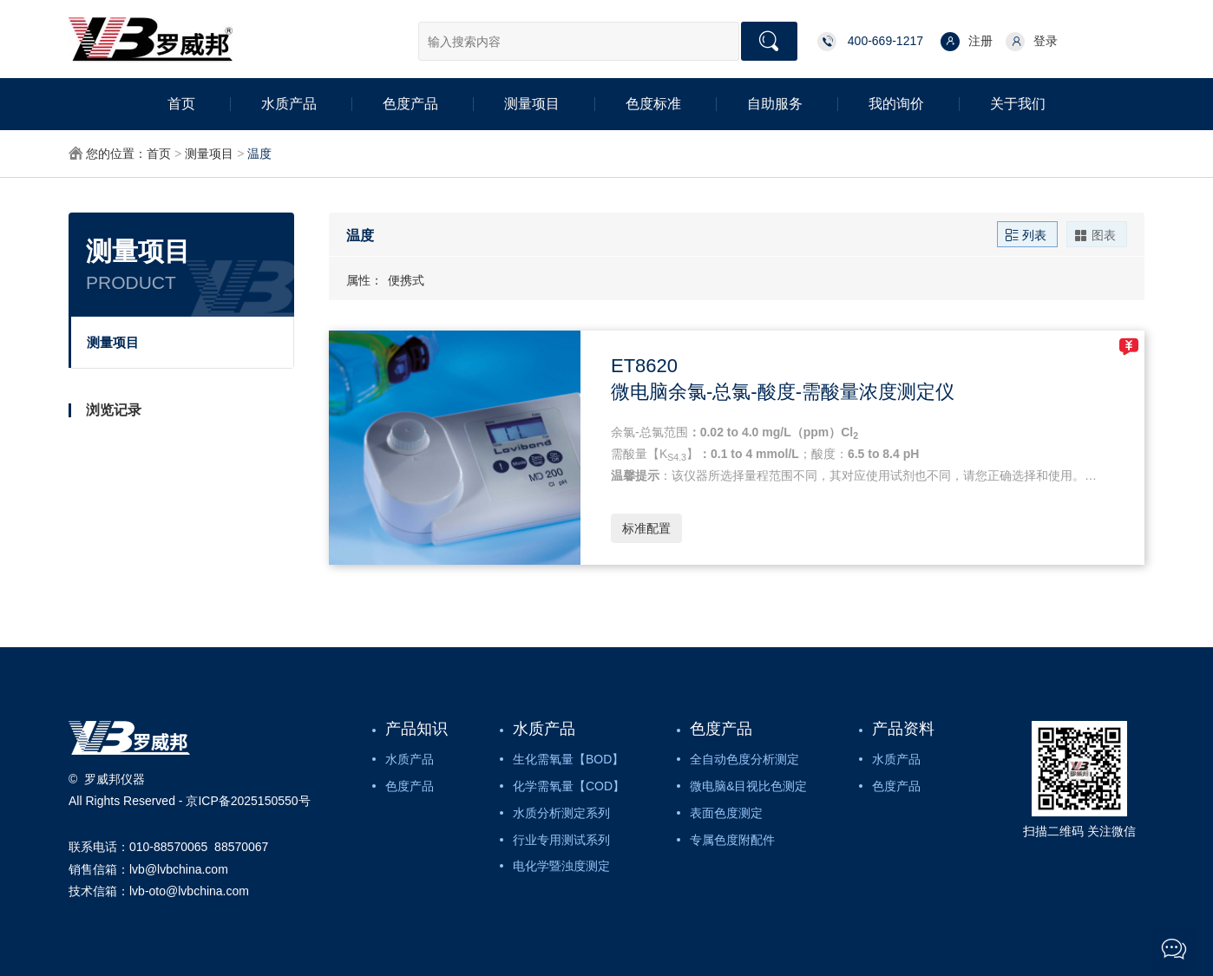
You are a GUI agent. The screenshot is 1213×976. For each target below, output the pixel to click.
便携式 (406, 280)
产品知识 (416, 729)
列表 (1025, 234)
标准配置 (646, 528)
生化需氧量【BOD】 (568, 759)
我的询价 (896, 103)
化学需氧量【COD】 (569, 786)
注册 (967, 41)
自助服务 (775, 103)
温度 (259, 153)
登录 (1032, 41)
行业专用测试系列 (561, 840)
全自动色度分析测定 (744, 759)
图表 (1095, 234)
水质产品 (289, 103)
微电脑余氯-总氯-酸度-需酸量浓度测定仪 (782, 392)
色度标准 (653, 103)
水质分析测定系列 (561, 813)
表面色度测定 (726, 813)
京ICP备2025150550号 (248, 801)
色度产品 (410, 103)
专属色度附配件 (732, 840)
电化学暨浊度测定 (561, 866)
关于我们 (1018, 103)
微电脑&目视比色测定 (748, 786)
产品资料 (903, 729)
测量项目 (532, 103)
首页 (181, 103)
